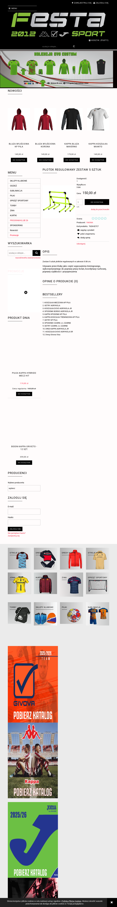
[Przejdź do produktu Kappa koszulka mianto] (98, 125)
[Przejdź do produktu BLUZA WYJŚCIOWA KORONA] (45, 125)
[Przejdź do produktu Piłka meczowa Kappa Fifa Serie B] (24, 306)
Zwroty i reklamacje (17, 880)
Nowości (14, 230)
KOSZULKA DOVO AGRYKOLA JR (58, 308)
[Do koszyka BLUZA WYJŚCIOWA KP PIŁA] (19, 160)
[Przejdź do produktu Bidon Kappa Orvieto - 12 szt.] (24, 427)
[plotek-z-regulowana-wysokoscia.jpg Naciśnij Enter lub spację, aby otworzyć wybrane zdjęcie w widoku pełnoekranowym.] (59, 202)
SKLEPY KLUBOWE (18, 181)
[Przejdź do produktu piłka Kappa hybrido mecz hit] (24, 354)
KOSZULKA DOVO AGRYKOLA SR (59, 332)
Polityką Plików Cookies (71, 901)
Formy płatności (56, 883)
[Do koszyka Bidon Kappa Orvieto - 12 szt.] (24, 462)
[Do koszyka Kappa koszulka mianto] (98, 160)
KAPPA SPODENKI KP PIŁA (55, 314)
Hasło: (11, 517)
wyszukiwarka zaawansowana (27, 258)
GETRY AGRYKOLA (52, 305)
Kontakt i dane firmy (98, 880)
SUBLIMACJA (16, 191)
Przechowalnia (35, 885)
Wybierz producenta (16, 483)
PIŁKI (12, 195)
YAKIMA (89, 222)
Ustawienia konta (36, 883)
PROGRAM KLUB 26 (19, 220)
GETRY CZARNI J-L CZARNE (56, 326)
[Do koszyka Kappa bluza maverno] (72, 160)
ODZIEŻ (13, 186)
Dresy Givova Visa (52, 334)
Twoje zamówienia (37, 880)
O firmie (93, 883)
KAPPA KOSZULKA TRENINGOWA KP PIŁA (61, 317)
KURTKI (13, 215)
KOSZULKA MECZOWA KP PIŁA (57, 302)
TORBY (13, 205)
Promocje (14, 235)
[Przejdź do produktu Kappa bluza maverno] (72, 125)
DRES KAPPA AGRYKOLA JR (57, 329)
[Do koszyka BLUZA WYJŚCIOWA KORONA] (45, 160)
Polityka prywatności (78, 880)
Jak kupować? (75, 883)
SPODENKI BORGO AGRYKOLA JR (58, 311)
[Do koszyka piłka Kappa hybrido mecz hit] (24, 394)
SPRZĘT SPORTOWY (19, 200)
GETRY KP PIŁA (50, 320)
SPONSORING (16, 225)
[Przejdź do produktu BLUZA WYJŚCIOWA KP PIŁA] (19, 125)
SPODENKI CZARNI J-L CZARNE (57, 323)
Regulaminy (13, 883)
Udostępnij (81, 244)
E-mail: (11, 506)
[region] (58, 69)
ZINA (12, 210)
